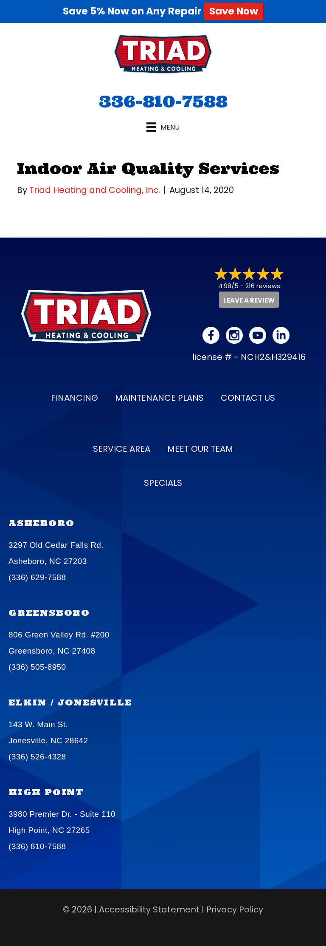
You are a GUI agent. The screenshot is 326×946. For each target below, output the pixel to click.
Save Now (233, 11)
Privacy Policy (234, 909)
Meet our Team (200, 449)
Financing (74, 398)
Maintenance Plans (159, 398)
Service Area (121, 449)
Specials (163, 483)
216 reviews (262, 285)
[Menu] (162, 127)
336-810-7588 (163, 101)
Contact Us (248, 398)
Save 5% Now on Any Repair (163, 11)
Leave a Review (249, 300)
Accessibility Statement (149, 909)
